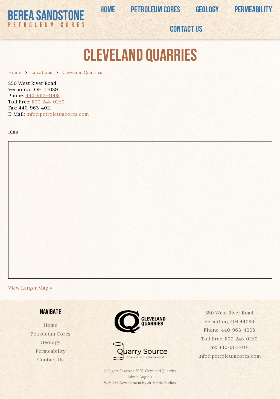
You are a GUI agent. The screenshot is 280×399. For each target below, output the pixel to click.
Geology (207, 10)
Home (107, 10)
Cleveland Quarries (82, 72)
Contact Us (186, 29)
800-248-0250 (48, 102)
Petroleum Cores (155, 10)
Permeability (253, 10)
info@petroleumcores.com (57, 114)
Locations (41, 72)
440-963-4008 (42, 95)
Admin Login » (140, 377)
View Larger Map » (30, 288)
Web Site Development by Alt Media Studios (140, 383)
